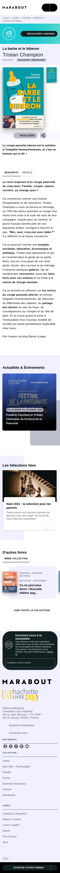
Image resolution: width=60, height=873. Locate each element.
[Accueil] (16, 7)
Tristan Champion (23, 55)
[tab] (11, 172)
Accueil (6, 18)
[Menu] (49, 8)
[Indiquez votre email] (26, 662)
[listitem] (5, 746)
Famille (15, 18)
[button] (39, 34)
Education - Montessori (32, 18)
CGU (5, 858)
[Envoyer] (51, 663)
